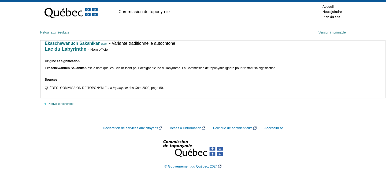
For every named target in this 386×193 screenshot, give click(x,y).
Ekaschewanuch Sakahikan (76, 43)
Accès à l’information (185, 128)
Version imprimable (332, 32)
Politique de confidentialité (233, 128)
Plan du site (331, 17)
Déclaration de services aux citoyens (130, 128)
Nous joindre (332, 12)
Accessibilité (273, 128)
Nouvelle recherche (61, 103)
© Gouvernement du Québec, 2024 (191, 166)
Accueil (328, 7)
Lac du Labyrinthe (65, 49)
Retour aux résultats (54, 32)
